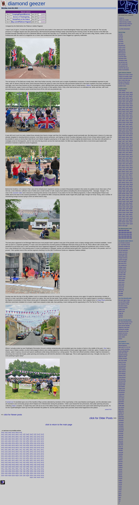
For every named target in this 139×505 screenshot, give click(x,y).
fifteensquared (122, 52)
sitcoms (120, 473)
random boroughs (123, 259)
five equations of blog (124, 303)
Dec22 (42, 440)
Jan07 (2, 468)
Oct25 (35, 434)
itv (119, 503)
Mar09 (9, 464)
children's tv (121, 396)
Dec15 (42, 453)
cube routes (121, 284)
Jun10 (20, 462)
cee (119, 488)
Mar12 (9, 458)
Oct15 (35, 453)
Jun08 (20, 466)
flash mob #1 (122, 347)
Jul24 (24, 436)
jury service (121, 407)
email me (121, 18)
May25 (17, 434)
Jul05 (24, 471)
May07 (17, 468)
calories (120, 476)
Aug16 (27, 451)
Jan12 (2, 458)
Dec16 (42, 451)
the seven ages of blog (124, 300)
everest (120, 478)
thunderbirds (122, 392)
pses (121, 467)
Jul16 (24, 451)
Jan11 (2, 460)
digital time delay (123, 356)
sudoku (120, 482)
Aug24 (27, 436)
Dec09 (42, 464)
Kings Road (101, 300)
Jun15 (20, 453)
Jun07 (20, 468)
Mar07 (9, 468)
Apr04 (13, 473)
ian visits (121, 38)
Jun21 (20, 441)
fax (121, 488)
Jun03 (20, 475)
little (120, 403)
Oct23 (35, 438)
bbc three (121, 444)
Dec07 (42, 468)
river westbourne (123, 265)
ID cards (121, 458)
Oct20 (35, 443)
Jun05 (20, 471)
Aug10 (27, 462)
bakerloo (121, 295)
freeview (121, 461)
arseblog (121, 36)
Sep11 (31, 460)
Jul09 (24, 464)
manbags (121, 443)
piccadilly (121, 293)
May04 (17, 473)
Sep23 (31, 438)
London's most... (123, 85)
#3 (127, 347)
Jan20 (2, 443)
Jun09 (20, 464)
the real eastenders (123, 250)
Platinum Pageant (25, 22)
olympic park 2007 (123, 254)
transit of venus (122, 362)
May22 (17, 440)
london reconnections (124, 69)
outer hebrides (122, 373)
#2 (126, 347)
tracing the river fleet (123, 331)
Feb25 (6, 434)
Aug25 (27, 434)
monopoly (121, 433)
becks (120, 491)
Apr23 (13, 438)
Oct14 (35, 455)
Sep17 (31, 449)
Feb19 (6, 445)
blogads (120, 465)
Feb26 (6, 432)
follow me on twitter (124, 20)
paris (120, 497)
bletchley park (122, 383)
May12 (17, 458)
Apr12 (13, 458)
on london (121, 41)
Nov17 (38, 449)
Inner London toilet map (124, 80)
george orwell (122, 384)
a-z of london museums (124, 242)
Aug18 (27, 447)
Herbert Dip (121, 286)
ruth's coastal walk (123, 64)
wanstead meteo (123, 58)
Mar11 (9, 460)
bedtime (120, 459)
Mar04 (9, 473)
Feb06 (6, 470)
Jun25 (20, 434)
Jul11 (24, 460)
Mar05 (9, 471)
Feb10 (6, 462)
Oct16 (35, 451)
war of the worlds (123, 360)
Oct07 (35, 468)
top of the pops (122, 364)
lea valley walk (122, 272)
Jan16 (2, 451)
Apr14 (13, 455)
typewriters (121, 416)
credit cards (121, 405)
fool (122, 317)
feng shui (121, 439)
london (120, 351)
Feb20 (6, 443)
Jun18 (20, 447)
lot (119, 499)
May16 (17, 451)
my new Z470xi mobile (124, 302)
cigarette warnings (123, 354)
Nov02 (38, 477)
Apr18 (13, 447)
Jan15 (2, 453)
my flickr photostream (124, 29)
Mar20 (9, 443)
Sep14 (31, 455)
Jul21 (24, 441)
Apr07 (13, 468)
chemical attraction (123, 307)
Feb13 (6, 456)
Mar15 (9, 453)
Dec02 (42, 477)
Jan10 (2, 462)
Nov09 (38, 464)
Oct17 (35, 449)
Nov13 (38, 456)
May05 (17, 471)
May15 (17, 453)
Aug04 (27, 473)
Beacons (27, 14)
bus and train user (123, 62)
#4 (129, 347)
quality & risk (122, 309)
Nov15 (38, 453)
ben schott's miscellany (124, 349)
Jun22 (20, 440)
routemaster (121, 394)
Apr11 (13, 460)
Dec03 (42, 475)
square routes (122, 278)
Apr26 (13, 432)
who (123, 418)
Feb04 (6, 473)
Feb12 (6, 458)
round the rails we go (124, 67)
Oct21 (35, 441)
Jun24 (20, 436)
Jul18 (24, 447)
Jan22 (2, 440)
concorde (121, 452)
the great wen (122, 45)
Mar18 (9, 447)
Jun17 (20, 449)
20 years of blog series (124, 82)
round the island (122, 56)
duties (14, 406)
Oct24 (35, 436)
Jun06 (20, 470)
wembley (121, 454)
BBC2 (120, 495)
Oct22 (35, 440)
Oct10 (35, 462)
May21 (17, 441)
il (120, 317)
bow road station (123, 261)
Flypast (21, 14)
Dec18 (42, 447)
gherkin (120, 474)
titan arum (121, 414)
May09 (17, 464)
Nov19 (38, 445)
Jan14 (2, 455)
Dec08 (42, 466)
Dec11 (42, 460)
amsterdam (121, 401)
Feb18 (6, 447)
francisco (123, 390)
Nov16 (38, 451)
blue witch (121, 43)
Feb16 (6, 451)
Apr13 (13, 456)
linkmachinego (122, 54)
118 (119, 501)
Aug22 (27, 440)
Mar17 (9, 449)
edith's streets (122, 49)
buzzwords (121, 429)
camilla (120, 484)
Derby (14, 19)
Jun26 (20, 432)
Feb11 (6, 460)
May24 (17, 436)
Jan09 (2, 464)
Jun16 (20, 451)
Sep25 (31, 434)
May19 (17, 445)
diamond (121, 345)
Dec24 (42, 436)
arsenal (120, 471)
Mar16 (9, 451)
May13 (17, 456)
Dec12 (42, 458)
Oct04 (35, 473)
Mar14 (9, 455)
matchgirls (121, 426)
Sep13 (31, 456)
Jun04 (20, 473)
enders (122, 398)
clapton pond (122, 388)
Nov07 (38, 468)
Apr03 (13, 475)
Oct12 (35, 458)
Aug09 (27, 464)
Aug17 (27, 449)
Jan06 (2, 470)
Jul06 (24, 470)
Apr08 (13, 466)
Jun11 (20, 460)
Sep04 (31, 473)
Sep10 (31, 462)
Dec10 (42, 462)
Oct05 (35, 471)
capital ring (121, 289)
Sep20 (31, 443)
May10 (17, 462)
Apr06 (13, 470)
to (120, 499)
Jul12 (24, 458)
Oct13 (35, 456)
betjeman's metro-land (124, 327)
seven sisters (122, 336)
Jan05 (2, 471)
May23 (17, 438)
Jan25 (2, 434)
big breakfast (122, 386)
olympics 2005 (122, 274)
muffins (120, 480)
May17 (17, 449)
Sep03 (31, 475)
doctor (120, 418)
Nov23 (38, 438)
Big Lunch (14, 22)
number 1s (121, 413)
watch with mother (123, 353)
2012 (124, 375)
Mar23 (9, 438)
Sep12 (31, 458)
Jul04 (24, 473)
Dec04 (42, 473)
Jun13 (20, 456)
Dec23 (42, 438)
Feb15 (6, 453)
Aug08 (27, 466)
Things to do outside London (125, 76)
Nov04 (38, 473)
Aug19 (27, 445)
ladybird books (122, 368)
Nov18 (38, 447)
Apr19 (13, 445)
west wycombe (122, 381)
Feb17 (6, 449)
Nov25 (38, 434)
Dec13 (42, 456)
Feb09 (6, 464)
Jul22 (24, 440)
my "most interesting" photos (125, 321)
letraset (120, 469)
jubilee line (121, 411)
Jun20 (20, 443)
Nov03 (38, 475)
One (105, 348)
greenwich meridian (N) (124, 246)
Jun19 (20, 445)
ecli (119, 467)
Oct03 (35, 475)
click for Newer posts (13, 415)
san (119, 390)
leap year (121, 441)
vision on (121, 446)
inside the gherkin (123, 335)
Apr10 (13, 462)
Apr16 (13, 451)
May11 (17, 460)
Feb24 (6, 436)
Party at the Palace (23, 19)
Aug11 (27, 460)
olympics (121, 375)
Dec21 (42, 441)
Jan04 (2, 473)
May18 (17, 447)
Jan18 (2, 447)
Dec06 (42, 470)
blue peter (121, 424)
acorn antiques (122, 369)
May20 (17, 443)
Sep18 (31, 447)
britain (122, 403)
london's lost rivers (123, 252)
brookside (121, 431)
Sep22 (31, 440)
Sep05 (31, 471)
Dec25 (42, 434)
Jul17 (24, 449)
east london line (122, 271)
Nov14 (38, 455)
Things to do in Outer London (126, 74)
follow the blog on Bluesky (125, 23)
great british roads (123, 256)
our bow (120, 34)
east (120, 398)
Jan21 (2, 441)
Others (88, 85)
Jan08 (2, 466)
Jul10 (24, 462)
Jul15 (24, 453)
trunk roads (121, 399)
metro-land (121, 287)
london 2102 (122, 311)
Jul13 (24, 456)
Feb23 (6, 438)
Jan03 (2, 475)
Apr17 (13, 449)
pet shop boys (122, 379)
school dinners (122, 377)
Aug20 (27, 443)
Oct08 (35, 466)
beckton (120, 463)
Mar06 (9, 470)
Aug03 (27, 475)
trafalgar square (122, 267)
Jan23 (2, 438)
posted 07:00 (108, 409)
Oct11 (35, 460)
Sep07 (31, 468)
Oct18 (35, 447)
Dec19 (42, 445)
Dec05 (42, 471)
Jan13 (2, 456)
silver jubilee (122, 280)
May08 (17, 466)
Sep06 (31, 470)
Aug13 (27, 456)
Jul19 (24, 445)
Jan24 (2, 436)
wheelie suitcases (123, 358)
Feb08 (6, 466)
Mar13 (9, 456)
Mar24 (9, 436)
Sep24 (31, 436)
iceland (120, 338)
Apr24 (13, 436)
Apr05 (13, 471)
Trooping (15, 14)
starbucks (121, 437)
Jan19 (2, 445)
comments (121, 422)
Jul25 (24, 434)
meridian (127, 329)
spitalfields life (122, 51)
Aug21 (27, 441)
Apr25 (13, 434)
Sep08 (31, 466)
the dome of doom (123, 305)
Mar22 (9, 440)
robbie (120, 489)
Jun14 (20, 455)
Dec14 (42, 455)
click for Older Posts (101, 418)
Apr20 (13, 443)
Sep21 (31, 441)
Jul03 (24, 475)
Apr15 (13, 453)
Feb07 (6, 468)
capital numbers (122, 269)
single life (121, 313)
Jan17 (2, 449)
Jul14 (24, 455)
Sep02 (31, 477)
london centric (122, 47)
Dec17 (42, 449)
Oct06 (35, 470)
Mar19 (9, 445)
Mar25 (9, 434)
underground (125, 351)
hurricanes (121, 428)
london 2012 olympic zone (125, 323)
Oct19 (35, 445)
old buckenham (122, 366)
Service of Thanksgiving (21, 17)
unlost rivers (121, 282)
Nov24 (38, 436)
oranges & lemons (123, 257)
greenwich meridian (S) (124, 248)
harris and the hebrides (124, 325)
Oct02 (35, 477)
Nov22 (38, 440)
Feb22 (6, 440)
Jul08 (24, 466)
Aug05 (27, 471)
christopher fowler (123, 60)
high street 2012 (122, 263)
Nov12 (38, 458)
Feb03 (6, 475)
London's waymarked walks (125, 78)
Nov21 (38, 441)
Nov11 (38, 460)
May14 (17, 455)
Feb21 (6, 441)
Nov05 (38, 471)
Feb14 (6, 455)
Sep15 (31, 453)
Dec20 (42, 443)
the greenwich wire (123, 66)
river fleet (121, 291)
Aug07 (27, 468)
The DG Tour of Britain (124, 84)
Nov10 (38, 462)
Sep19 (31, 445)
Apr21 (13, 441)
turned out (10, 402)
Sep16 (31, 451)
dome (120, 493)
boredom (121, 315)
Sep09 (31, 464)
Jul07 (24, 468)
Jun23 (20, 438)
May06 (17, 470)
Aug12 (27, 458)
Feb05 (6, 471)
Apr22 (13, 440)
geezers (125, 345)
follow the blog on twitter (125, 22)
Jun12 (20, 458)
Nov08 (38, 466)
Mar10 (9, 462)
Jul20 (24, 443)
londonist (121, 39)
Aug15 (27, 453)
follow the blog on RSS (124, 25)
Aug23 (27, 438)
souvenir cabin (17, 193)
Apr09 (13, 464)
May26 (17, 432)
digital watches (122, 371)
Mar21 (9, 441)
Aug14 (27, 455)
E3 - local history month (124, 244)
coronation (121, 420)
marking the (121, 329)
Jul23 (24, 438)
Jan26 (2, 432)
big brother (121, 409)
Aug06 (27, 470)
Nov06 (38, 470)
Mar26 (9, 432)
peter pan (121, 435)
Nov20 (38, 443)
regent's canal (122, 276)
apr (119, 317)
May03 (17, 475)
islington (121, 456)
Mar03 (9, 475)
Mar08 (9, 466)
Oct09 (35, 464)
